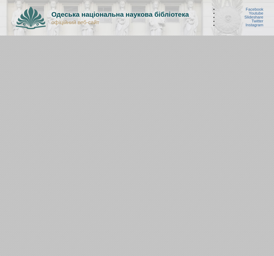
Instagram (254, 25)
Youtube (256, 13)
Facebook (254, 9)
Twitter (257, 21)
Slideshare (253, 17)
